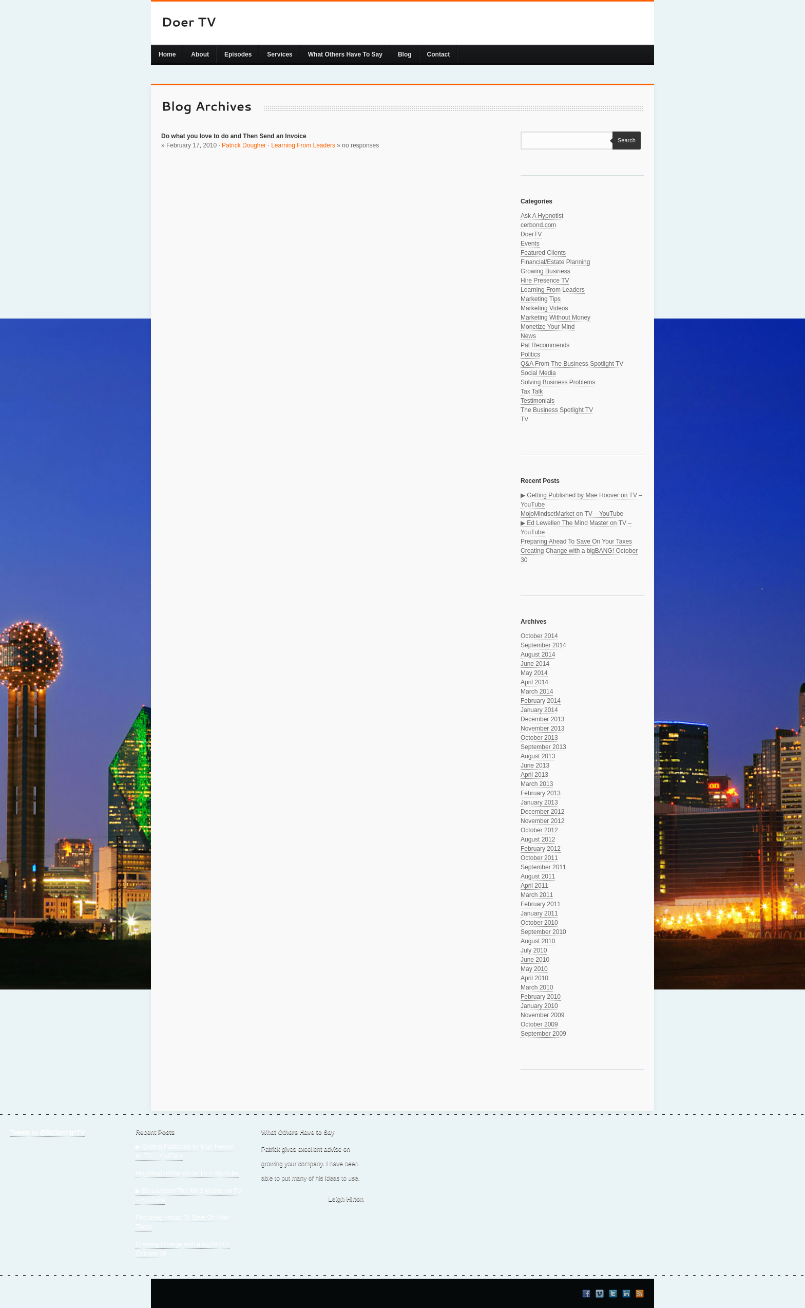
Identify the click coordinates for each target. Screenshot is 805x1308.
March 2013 (537, 784)
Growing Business (545, 271)
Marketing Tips (541, 299)
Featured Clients (543, 252)
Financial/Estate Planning (555, 262)
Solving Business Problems (558, 382)
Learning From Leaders (303, 145)
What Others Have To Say (345, 54)
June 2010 (535, 959)
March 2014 (537, 691)
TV (524, 419)
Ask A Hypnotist (542, 215)
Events (530, 243)
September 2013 (543, 747)
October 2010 (539, 922)
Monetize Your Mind (547, 326)
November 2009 (542, 1015)
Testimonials (537, 400)
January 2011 (539, 913)
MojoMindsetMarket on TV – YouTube (572, 513)
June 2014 (535, 663)
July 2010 (534, 950)
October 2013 (539, 737)
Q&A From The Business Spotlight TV (572, 363)
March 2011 (537, 895)
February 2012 (541, 848)
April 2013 (534, 774)
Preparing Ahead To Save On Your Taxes (576, 541)
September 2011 (543, 867)
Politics (530, 354)
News (528, 336)
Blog (405, 54)
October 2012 (539, 830)
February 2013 (541, 793)
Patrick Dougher (244, 145)
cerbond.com (538, 225)
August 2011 (538, 876)
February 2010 (541, 996)
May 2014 (534, 673)
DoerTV (531, 234)
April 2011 (534, 885)
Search (624, 140)
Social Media (538, 373)
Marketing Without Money (555, 317)
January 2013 (539, 802)
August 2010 (538, 941)
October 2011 (539, 858)
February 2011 (541, 904)
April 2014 (534, 682)
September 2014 (543, 645)
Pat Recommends (545, 345)
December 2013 (542, 719)
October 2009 (539, 1024)
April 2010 (534, 978)
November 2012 (542, 821)
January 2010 (539, 1006)
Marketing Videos (544, 308)
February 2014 (541, 700)
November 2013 (542, 728)
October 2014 (539, 636)
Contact (438, 54)
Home (167, 54)
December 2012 (542, 811)
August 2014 (538, 654)
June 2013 (535, 765)
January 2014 (539, 710)
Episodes (238, 54)
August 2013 (538, 756)
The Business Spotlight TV (557, 410)
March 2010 (537, 987)
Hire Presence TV (545, 280)
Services (279, 54)
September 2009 (543, 1033)
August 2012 (538, 839)
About (200, 54)
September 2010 (543, 932)
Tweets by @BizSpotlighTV (47, 1132)
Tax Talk (532, 391)
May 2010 (534, 969)
